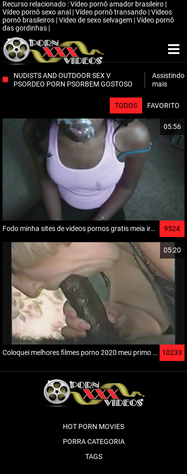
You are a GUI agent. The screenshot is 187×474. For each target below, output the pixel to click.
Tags (93, 456)
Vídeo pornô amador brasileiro (117, 4)
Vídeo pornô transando (111, 12)
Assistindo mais (168, 80)
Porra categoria (94, 442)
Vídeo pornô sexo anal (37, 12)
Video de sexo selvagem (96, 20)
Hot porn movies (93, 426)
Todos (126, 106)
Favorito (163, 106)
